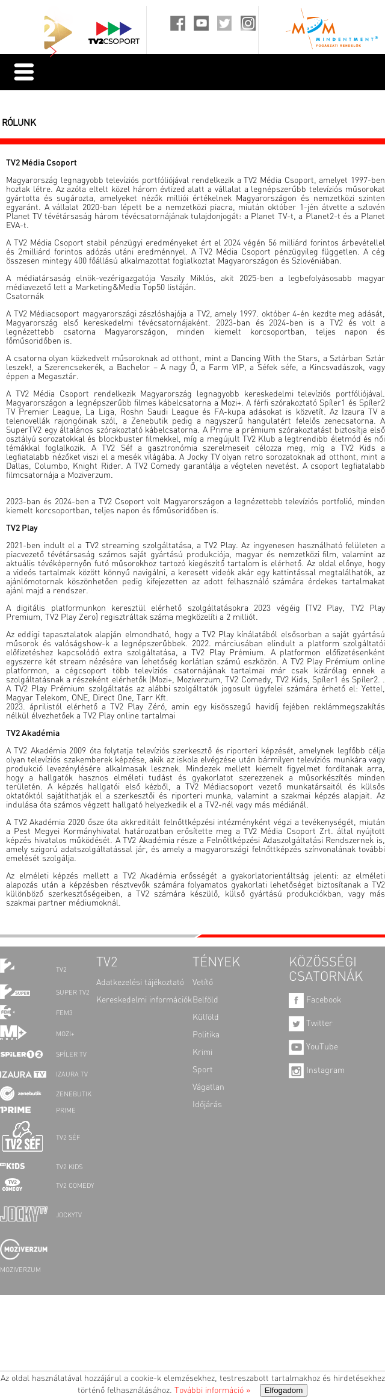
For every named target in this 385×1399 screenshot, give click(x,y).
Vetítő (202, 982)
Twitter (311, 1023)
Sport (202, 1070)
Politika (206, 1035)
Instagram (317, 1070)
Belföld (205, 1000)
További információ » (212, 1390)
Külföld (205, 1017)
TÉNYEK (216, 962)
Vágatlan (208, 1087)
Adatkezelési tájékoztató (140, 982)
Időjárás (207, 1105)
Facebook (315, 1000)
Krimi (202, 1052)
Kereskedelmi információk (144, 1000)
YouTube (313, 1047)
